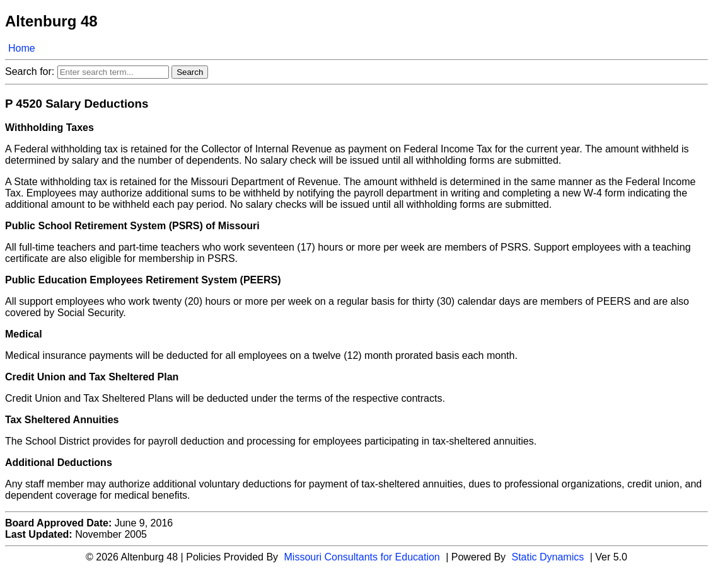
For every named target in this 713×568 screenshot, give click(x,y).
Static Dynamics (548, 557)
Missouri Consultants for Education (362, 557)
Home (21, 48)
